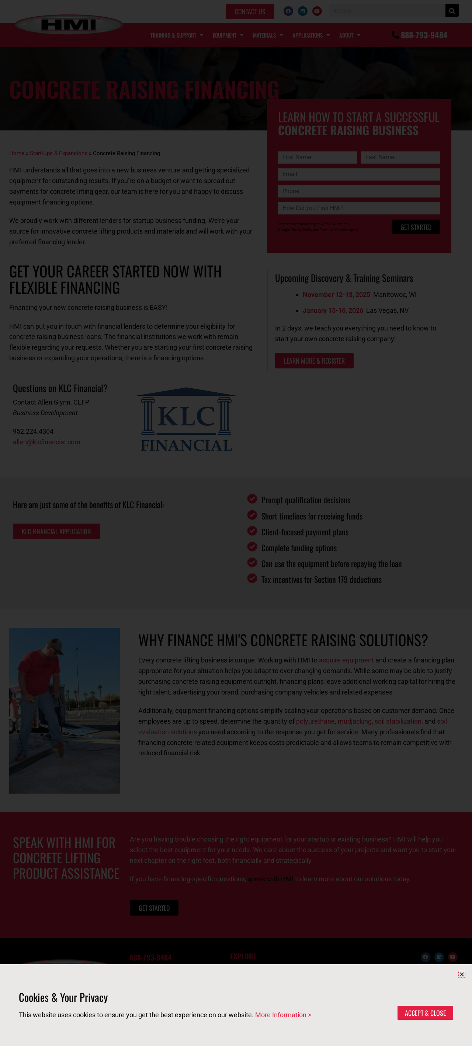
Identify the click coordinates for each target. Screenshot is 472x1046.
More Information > (283, 1015)
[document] (236, 523)
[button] (462, 974)
